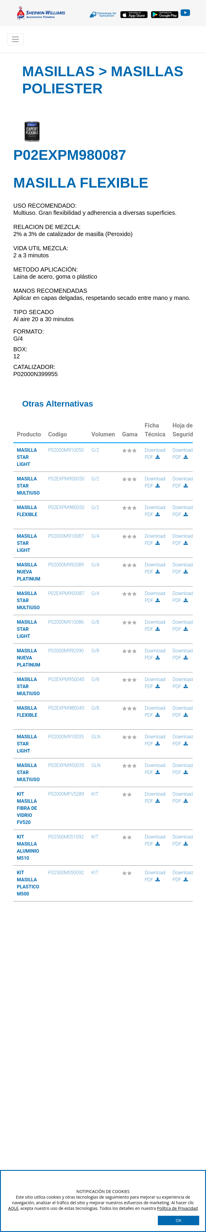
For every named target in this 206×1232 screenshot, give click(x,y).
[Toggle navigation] (15, 39)
